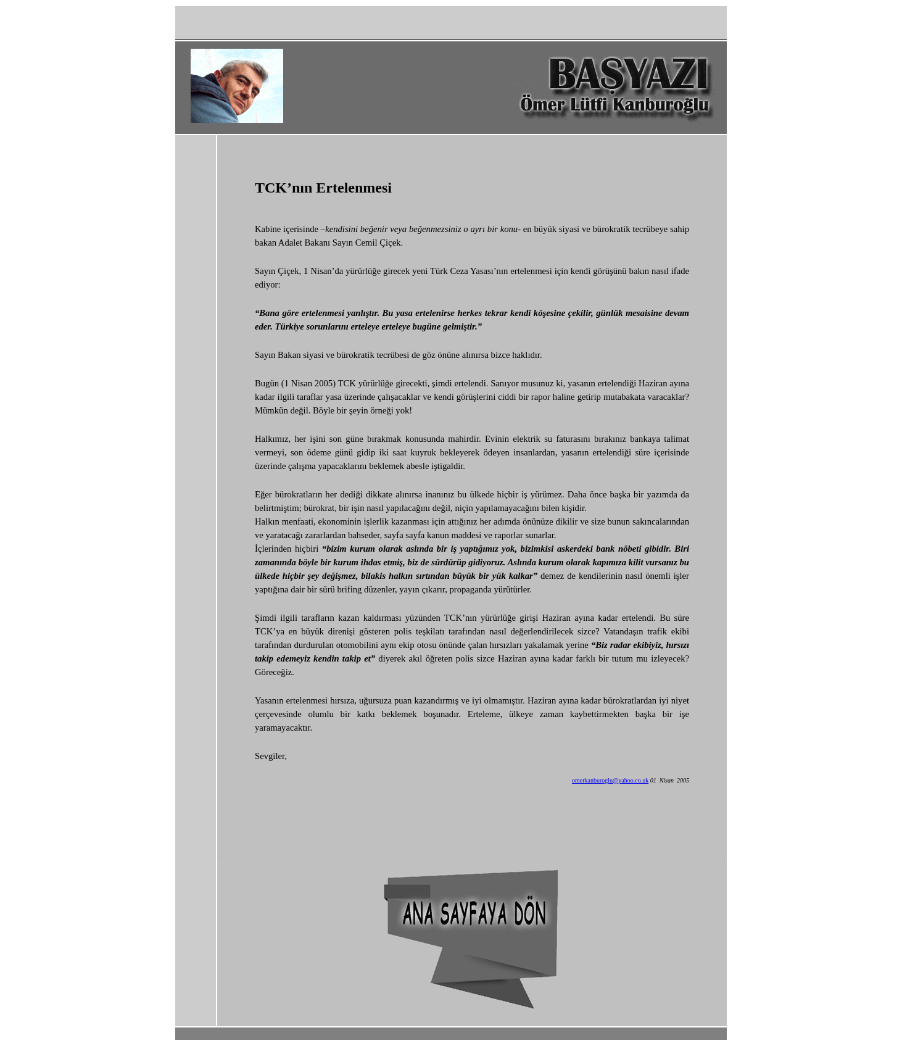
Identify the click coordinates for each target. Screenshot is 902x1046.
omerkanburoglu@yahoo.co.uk (610, 780)
